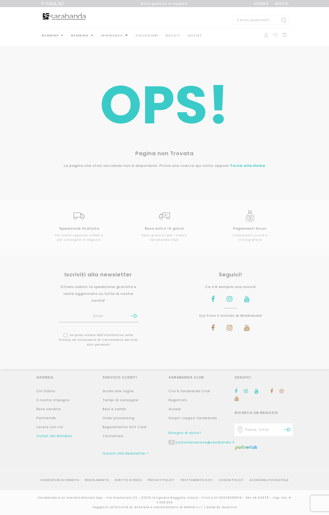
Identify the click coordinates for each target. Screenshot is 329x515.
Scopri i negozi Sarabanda (193, 418)
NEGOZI (282, 3)
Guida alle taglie (118, 391)
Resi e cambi (114, 409)
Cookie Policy (231, 480)
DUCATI (173, 35)
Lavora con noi (49, 427)
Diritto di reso (128, 480)
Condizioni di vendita (59, 480)
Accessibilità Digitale (269, 480)
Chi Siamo (45, 391)
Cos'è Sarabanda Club (189, 391)
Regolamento (97, 480)
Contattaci (113, 436)
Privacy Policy (161, 480)
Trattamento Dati (196, 480)
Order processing (119, 418)
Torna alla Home (247, 161)
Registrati (178, 400)
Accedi (175, 409)
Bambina (50, 35)
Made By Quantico (221, 507)
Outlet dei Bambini (54, 436)
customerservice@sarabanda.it (201, 442)
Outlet (195, 35)
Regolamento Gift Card (124, 427)
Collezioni (147, 35)
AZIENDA (261, 3)
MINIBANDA (112, 35)
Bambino (80, 35)
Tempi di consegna (120, 400)
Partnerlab (46, 418)
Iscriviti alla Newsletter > (126, 453)
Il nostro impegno (53, 400)
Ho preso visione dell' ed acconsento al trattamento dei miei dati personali (98, 335)
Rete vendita (48, 409)
